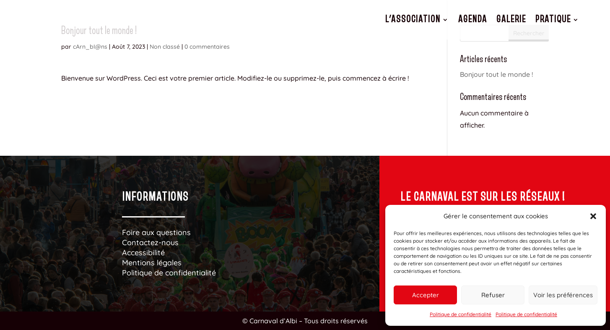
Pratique (553, 19)
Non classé (165, 46)
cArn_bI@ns (90, 46)
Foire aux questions (156, 232)
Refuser (493, 295)
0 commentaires (207, 46)
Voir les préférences (563, 295)
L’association (413, 19)
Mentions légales (152, 262)
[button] (593, 216)
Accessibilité (143, 252)
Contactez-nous (150, 242)
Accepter (425, 295)
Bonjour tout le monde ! (496, 74)
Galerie (511, 19)
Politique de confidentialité (460, 314)
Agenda (472, 19)
